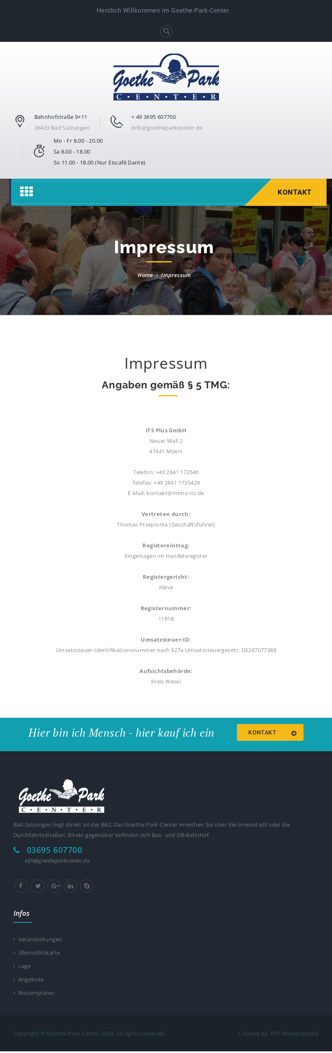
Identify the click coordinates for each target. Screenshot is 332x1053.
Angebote (28, 980)
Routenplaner (34, 994)
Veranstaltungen (37, 939)
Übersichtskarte (36, 953)
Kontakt (293, 192)
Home (145, 275)
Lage (22, 967)
